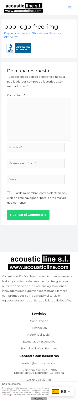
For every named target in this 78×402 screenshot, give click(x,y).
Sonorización (39, 321)
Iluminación (39, 328)
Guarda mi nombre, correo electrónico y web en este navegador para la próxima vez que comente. (37, 197)
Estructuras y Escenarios (39, 341)
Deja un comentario (17, 33)
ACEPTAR (39, 398)
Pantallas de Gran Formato (39, 348)
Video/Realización (39, 334)
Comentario (16, 95)
